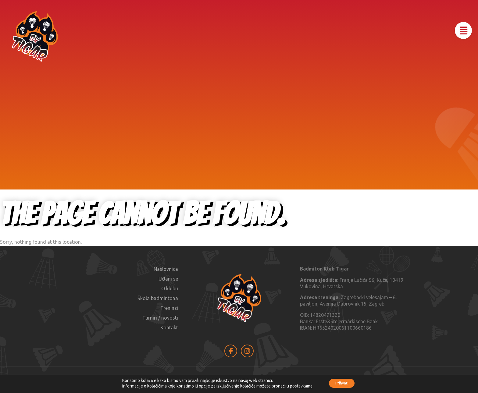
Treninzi (169, 308)
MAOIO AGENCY (363, 379)
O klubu (169, 288)
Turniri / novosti (160, 317)
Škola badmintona (157, 298)
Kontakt (169, 327)
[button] (460, 33)
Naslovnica (166, 269)
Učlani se (168, 278)
